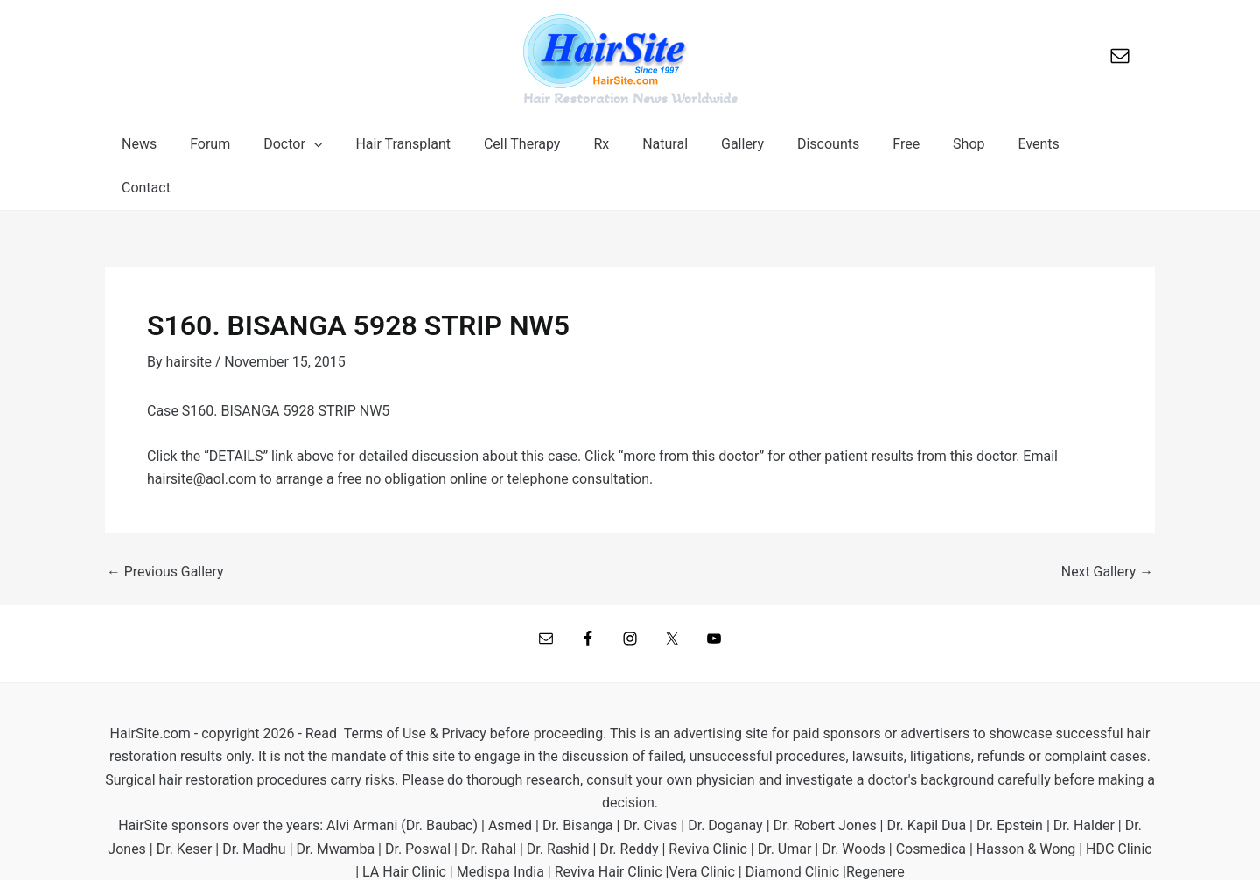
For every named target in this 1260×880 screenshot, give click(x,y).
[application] (333, 144)
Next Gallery (1106, 528)
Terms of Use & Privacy (414, 689)
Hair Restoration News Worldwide (630, 98)
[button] (312, 144)
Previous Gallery (166, 528)
